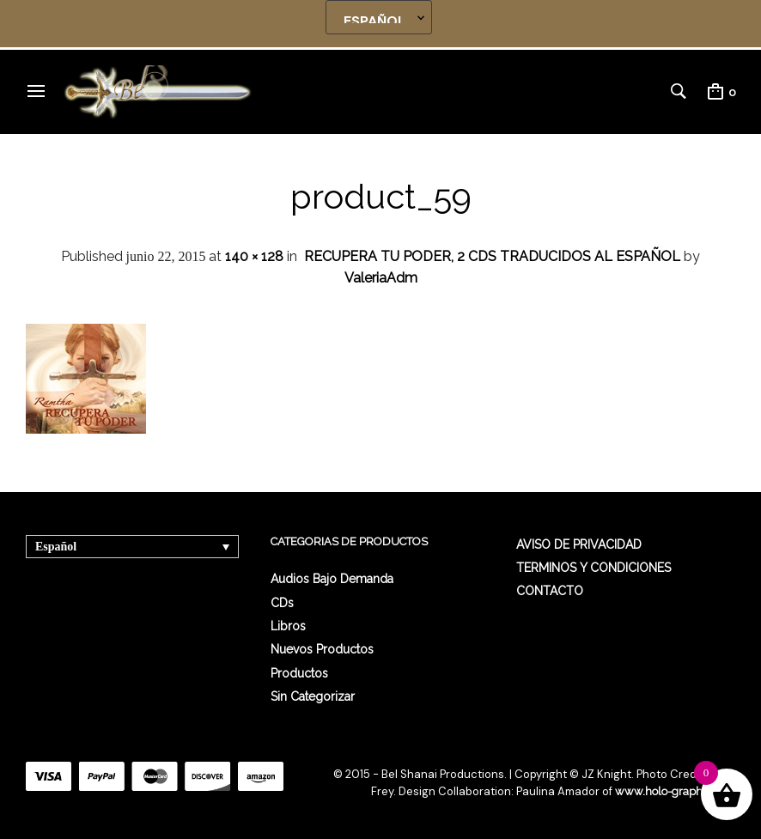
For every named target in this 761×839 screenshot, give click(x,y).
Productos (299, 673)
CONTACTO (549, 591)
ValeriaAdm (380, 278)
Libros (288, 626)
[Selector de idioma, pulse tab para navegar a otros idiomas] (132, 546)
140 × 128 (254, 256)
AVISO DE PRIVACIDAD (579, 544)
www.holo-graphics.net (675, 791)
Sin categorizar (313, 696)
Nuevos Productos (322, 649)
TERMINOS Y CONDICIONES (593, 568)
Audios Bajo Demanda (332, 579)
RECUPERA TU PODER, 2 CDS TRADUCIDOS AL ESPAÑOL (492, 256)
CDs (282, 603)
